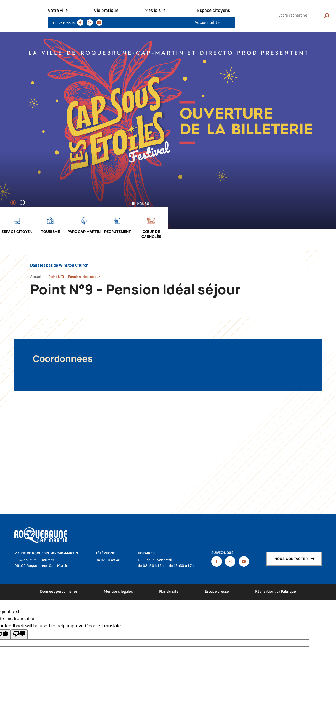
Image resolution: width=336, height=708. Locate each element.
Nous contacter (291, 551)
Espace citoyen (185, 224)
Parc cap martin (252, 224)
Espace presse (217, 584)
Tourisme (218, 224)
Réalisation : (275, 584)
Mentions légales (118, 584)
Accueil (35, 269)
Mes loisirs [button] (155, 21)
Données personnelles (59, 584)
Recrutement (285, 224)
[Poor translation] (19, 627)
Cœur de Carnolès (319, 227)
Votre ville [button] (58, 21)
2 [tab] (24, 214)
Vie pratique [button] (106, 21)
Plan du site (168, 584)
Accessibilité (307, 5)
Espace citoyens (213, 21)
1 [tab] (15, 214)
